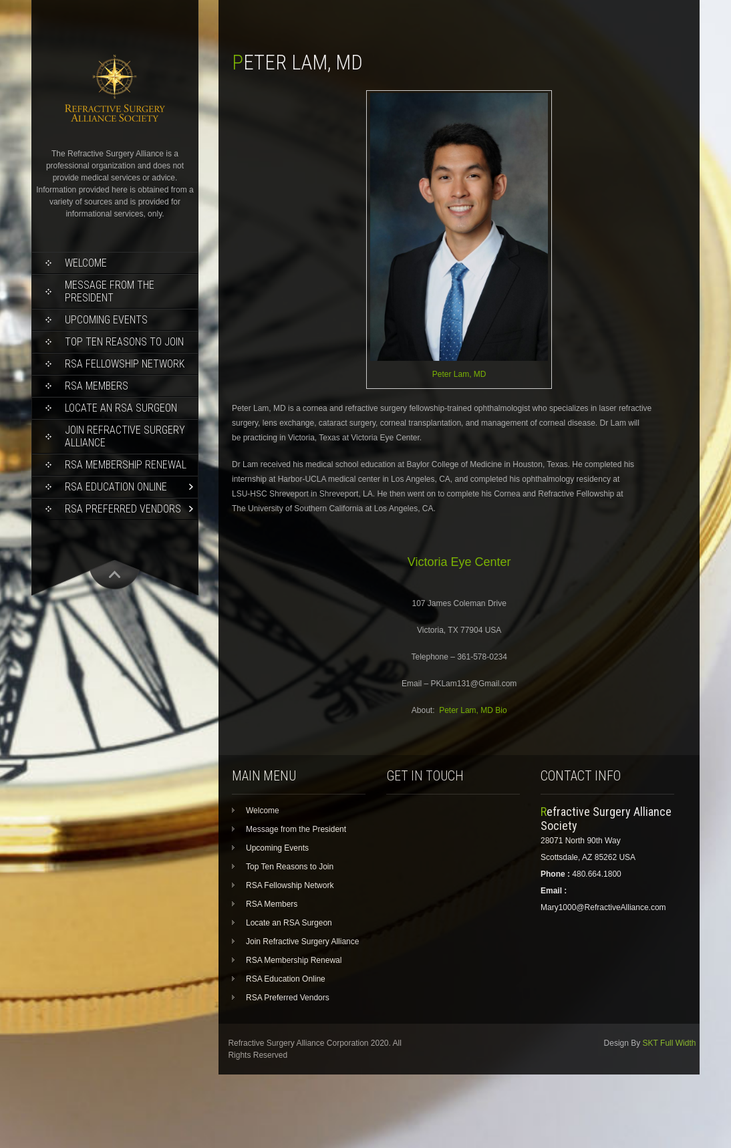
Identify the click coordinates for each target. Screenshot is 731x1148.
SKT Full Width (669, 1043)
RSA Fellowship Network (124, 363)
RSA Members (96, 386)
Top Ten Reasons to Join (124, 341)
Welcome (86, 263)
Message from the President (109, 291)
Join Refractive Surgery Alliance (125, 436)
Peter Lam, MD (459, 374)
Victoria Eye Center (459, 562)
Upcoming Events (106, 319)
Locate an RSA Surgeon (121, 408)
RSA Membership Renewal (125, 464)
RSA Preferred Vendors (123, 509)
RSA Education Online (116, 486)
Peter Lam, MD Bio (472, 710)
